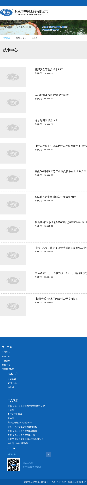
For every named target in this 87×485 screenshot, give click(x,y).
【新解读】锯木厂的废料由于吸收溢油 (56, 298)
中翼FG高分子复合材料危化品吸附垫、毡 (26, 406)
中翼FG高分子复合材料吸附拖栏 (22, 427)
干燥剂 (11, 410)
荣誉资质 (6, 361)
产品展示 (45, 27)
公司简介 (6, 352)
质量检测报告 (8, 369)
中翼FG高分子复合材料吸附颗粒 (22, 431)
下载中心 (70, 27)
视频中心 (6, 365)
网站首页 (8, 27)
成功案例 (58, 27)
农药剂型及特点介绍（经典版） (53, 94)
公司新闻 (6, 38)
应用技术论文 (20, 38)
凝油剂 (11, 418)
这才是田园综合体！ (46, 120)
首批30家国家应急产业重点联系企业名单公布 (60, 171)
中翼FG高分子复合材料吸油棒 (21, 435)
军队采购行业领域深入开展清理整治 (55, 196)
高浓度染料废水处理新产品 (20, 422)
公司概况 (20, 27)
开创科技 (78, 482)
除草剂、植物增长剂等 (18, 443)
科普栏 (34, 38)
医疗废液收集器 (15, 414)
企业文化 (6, 356)
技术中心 (33, 27)
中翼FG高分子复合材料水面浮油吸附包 (25, 439)
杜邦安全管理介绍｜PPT (49, 69)
